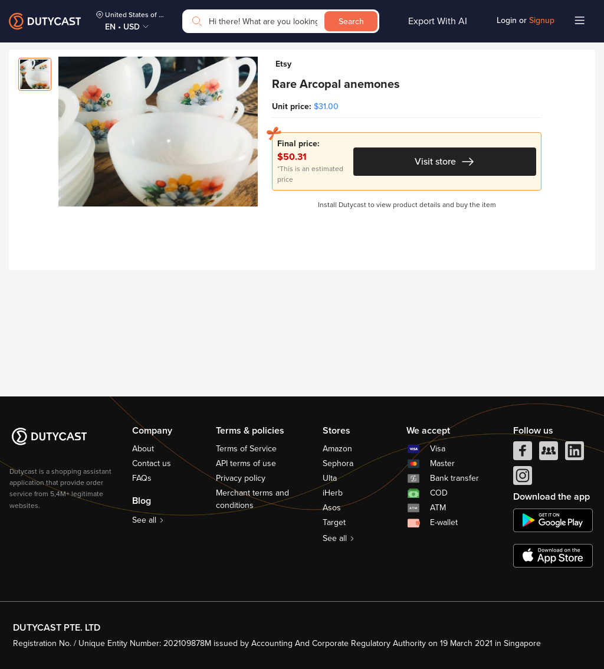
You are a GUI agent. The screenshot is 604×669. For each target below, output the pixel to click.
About (143, 449)
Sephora (338, 463)
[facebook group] (548, 453)
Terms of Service (246, 449)
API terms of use (246, 463)
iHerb (333, 493)
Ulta (330, 478)
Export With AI (437, 21)
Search (351, 22)
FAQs (142, 478)
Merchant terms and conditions (252, 499)
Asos (332, 508)
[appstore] (553, 556)
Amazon (337, 449)
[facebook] (522, 453)
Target (334, 522)
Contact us (151, 463)
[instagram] (522, 478)
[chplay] (553, 520)
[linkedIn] (574, 453)
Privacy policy (240, 478)
